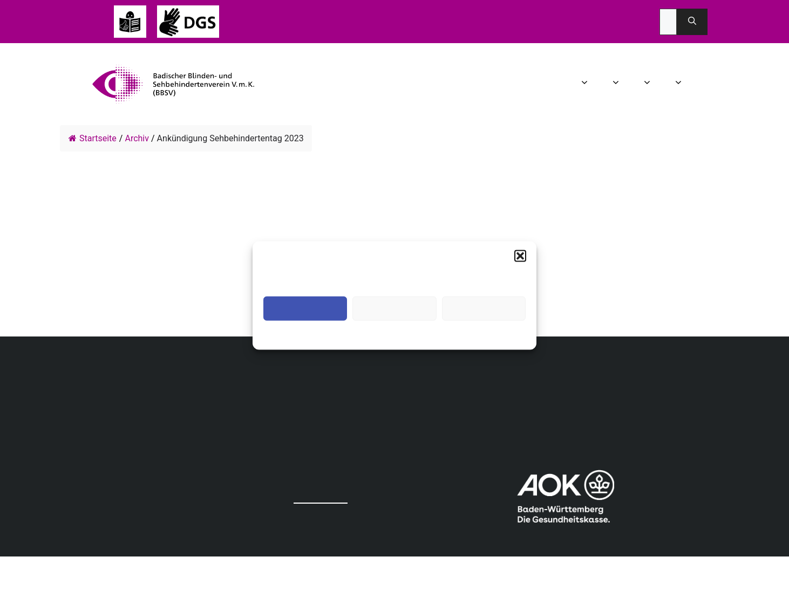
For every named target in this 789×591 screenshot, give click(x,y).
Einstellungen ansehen (484, 309)
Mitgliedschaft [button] (679, 84)
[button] (520, 256)
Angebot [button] (648, 84)
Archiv (137, 138)
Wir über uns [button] (585, 84)
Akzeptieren (305, 309)
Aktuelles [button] (617, 84)
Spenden (716, 84)
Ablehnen (394, 309)
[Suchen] (692, 22)
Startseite (93, 138)
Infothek (699, 84)
